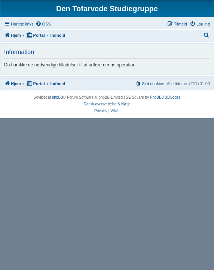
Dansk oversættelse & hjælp (106, 104)
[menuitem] (43, 24)
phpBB (57, 97)
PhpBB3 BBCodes (165, 97)
